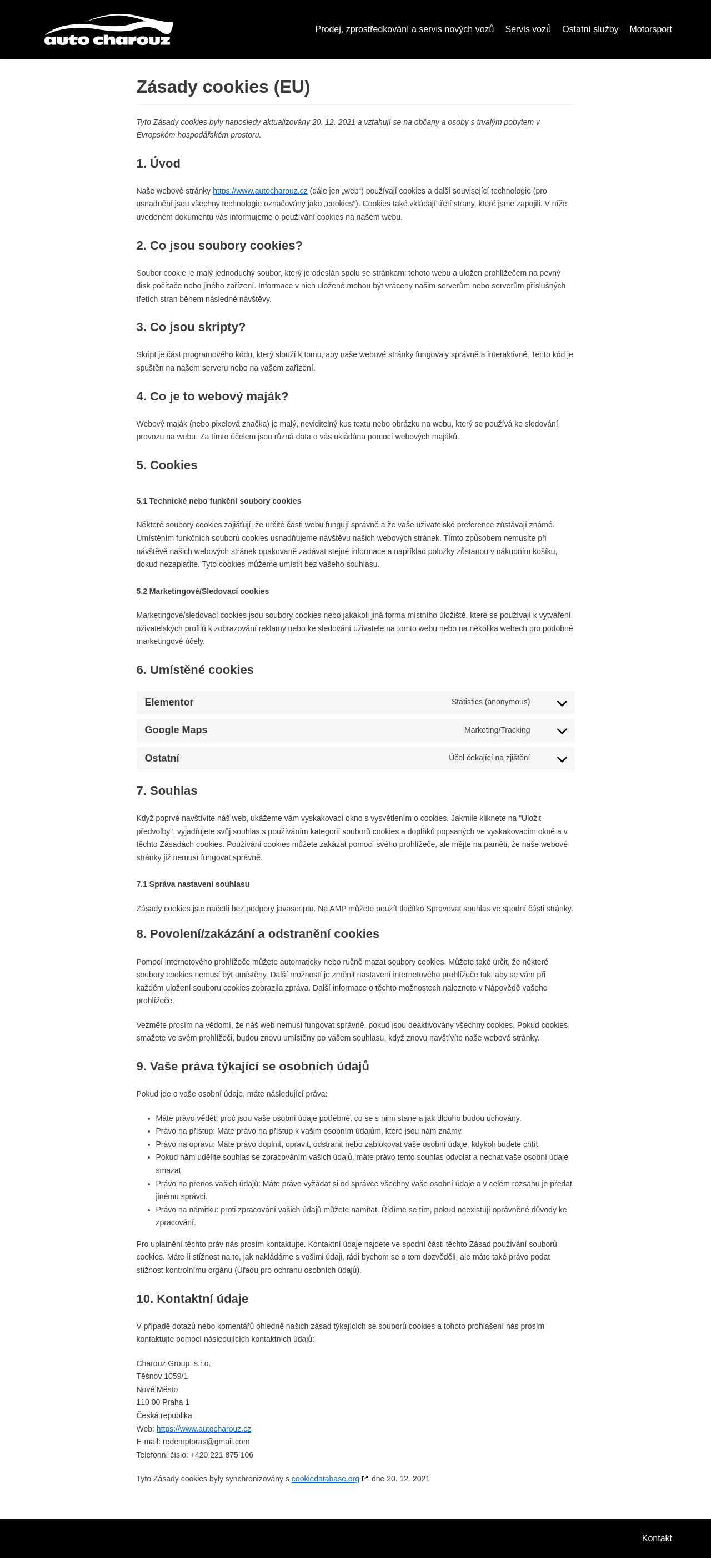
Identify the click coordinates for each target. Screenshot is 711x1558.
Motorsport (651, 29)
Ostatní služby (590, 29)
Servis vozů (528, 29)
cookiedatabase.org (325, 1478)
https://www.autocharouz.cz (260, 190)
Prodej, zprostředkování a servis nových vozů (405, 29)
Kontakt (657, 1538)
